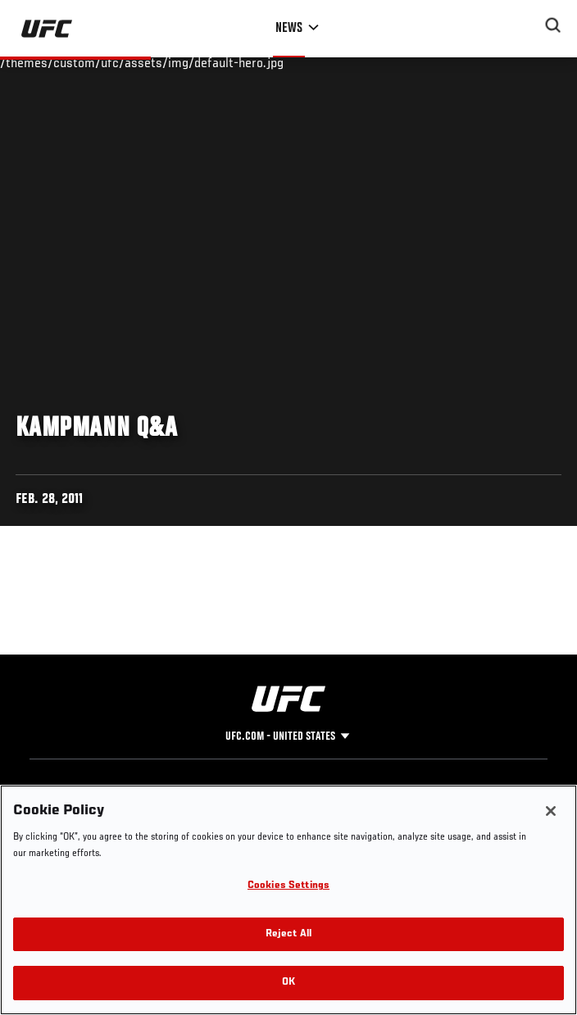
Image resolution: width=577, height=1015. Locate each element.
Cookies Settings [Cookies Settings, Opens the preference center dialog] (288, 886)
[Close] (551, 811)
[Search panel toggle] (553, 25)
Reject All (288, 934)
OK (288, 982)
